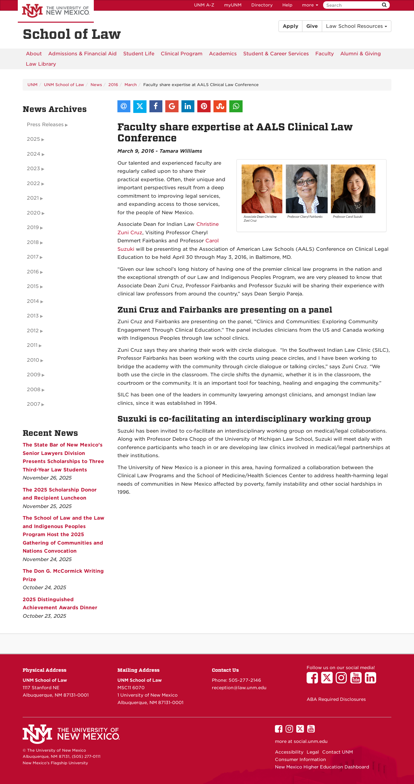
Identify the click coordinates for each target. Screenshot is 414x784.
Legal (313, 752)
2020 (33, 213)
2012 (33, 331)
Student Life (138, 54)
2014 (33, 301)
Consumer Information (300, 759)
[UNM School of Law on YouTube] (357, 680)
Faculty (324, 54)
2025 (33, 139)
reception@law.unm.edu (239, 687)
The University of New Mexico (56, 11)
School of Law (72, 34)
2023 (33, 168)
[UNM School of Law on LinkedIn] (372, 680)
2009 (33, 375)
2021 (33, 198)
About (34, 54)
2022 (33, 183)
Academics (223, 54)
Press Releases (45, 124)
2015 (33, 286)
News (96, 84)
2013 (33, 316)
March (131, 84)
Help (287, 5)
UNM (32, 84)
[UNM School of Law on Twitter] (328, 680)
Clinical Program (181, 54)
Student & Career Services (276, 54)
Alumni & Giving (360, 54)
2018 (33, 242)
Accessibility (289, 752)
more (310, 5)
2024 (33, 154)
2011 (32, 345)
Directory (262, 5)
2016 (113, 84)
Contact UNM (337, 752)
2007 (33, 404)
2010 (33, 360)
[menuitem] (34, 54)
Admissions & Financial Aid (82, 54)
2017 (32, 257)
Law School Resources (356, 26)
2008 (33, 389)
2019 (33, 227)
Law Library (41, 64)
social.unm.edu (311, 741)
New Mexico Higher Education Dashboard (322, 766)
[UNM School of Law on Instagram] (343, 680)
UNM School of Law (64, 84)
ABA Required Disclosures (336, 699)
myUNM (233, 5)
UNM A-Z (204, 5)
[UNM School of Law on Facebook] (314, 680)
